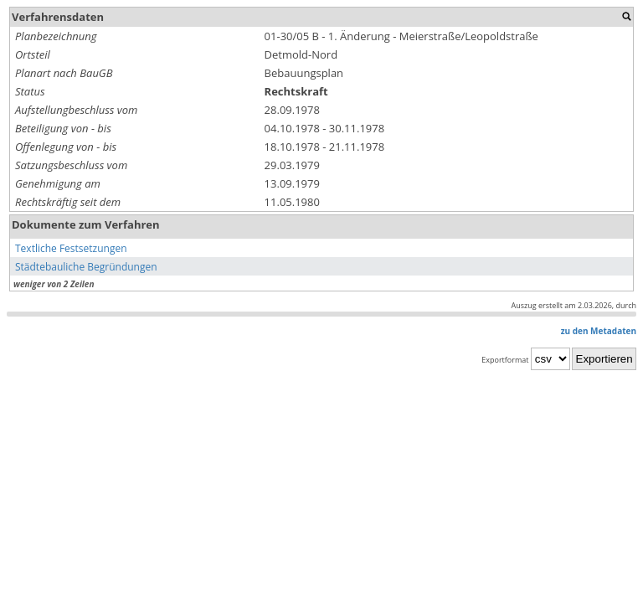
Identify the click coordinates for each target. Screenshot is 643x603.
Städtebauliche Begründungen (86, 267)
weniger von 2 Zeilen (53, 284)
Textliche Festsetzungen (71, 248)
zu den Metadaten (598, 331)
